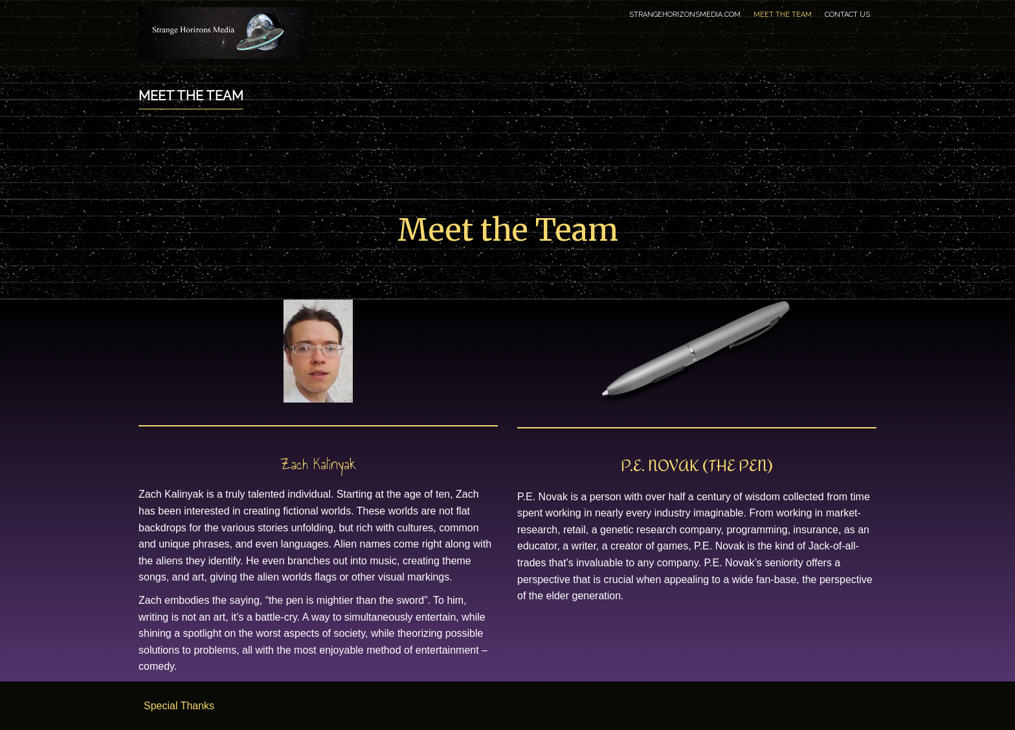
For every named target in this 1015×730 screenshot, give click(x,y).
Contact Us (847, 14)
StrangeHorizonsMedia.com (685, 14)
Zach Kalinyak (318, 464)
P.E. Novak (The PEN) (697, 465)
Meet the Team (782, 14)
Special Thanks (179, 705)
